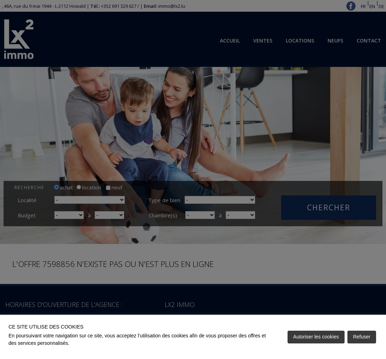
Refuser (361, 337)
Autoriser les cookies (316, 337)
